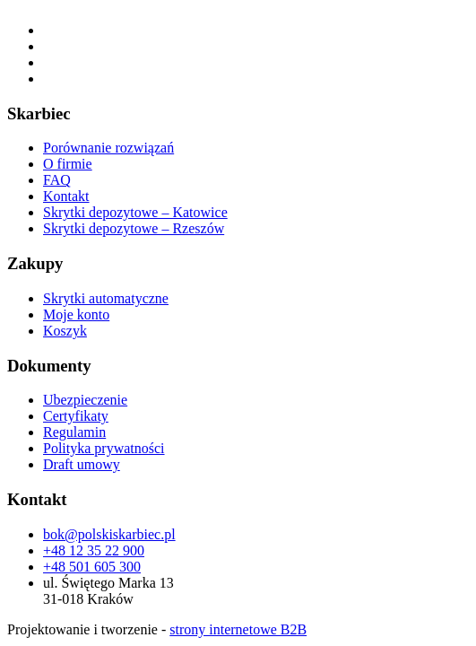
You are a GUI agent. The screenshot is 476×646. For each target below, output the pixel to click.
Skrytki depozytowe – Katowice (135, 212)
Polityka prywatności (104, 448)
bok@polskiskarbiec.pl (109, 534)
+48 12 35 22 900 (93, 550)
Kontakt (66, 196)
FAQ (57, 180)
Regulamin (74, 432)
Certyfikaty (75, 415)
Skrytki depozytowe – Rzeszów (133, 228)
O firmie (67, 163)
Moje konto (76, 314)
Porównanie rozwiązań (108, 147)
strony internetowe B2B (238, 629)
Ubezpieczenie (85, 399)
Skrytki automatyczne (106, 298)
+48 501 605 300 (92, 566)
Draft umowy (81, 464)
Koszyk (65, 330)
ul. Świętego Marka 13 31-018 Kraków (108, 591)
